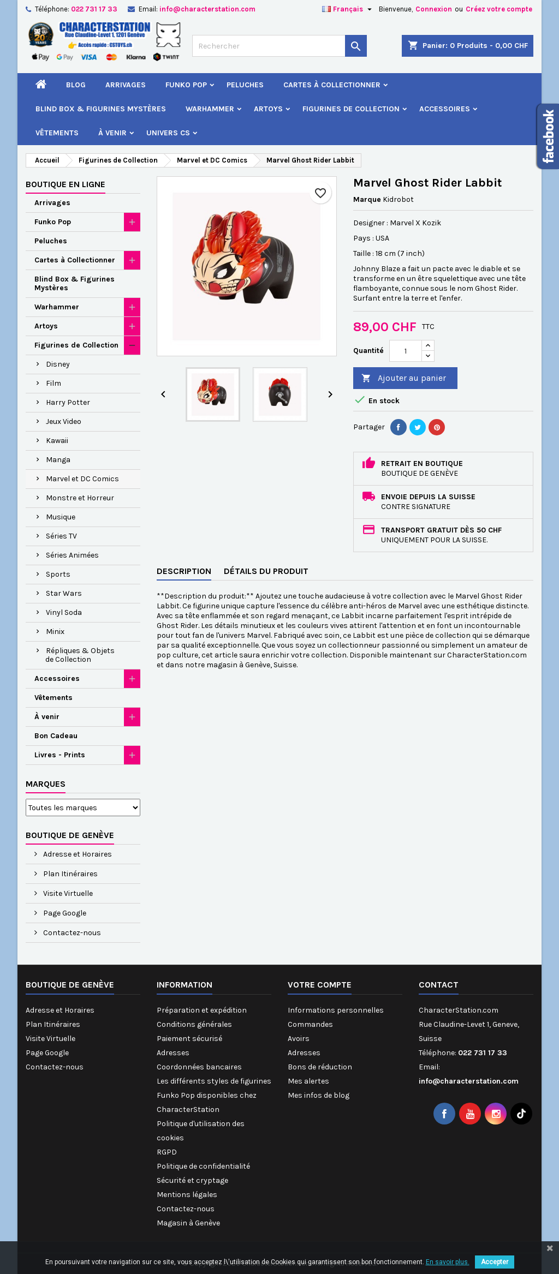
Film (53, 383)
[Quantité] (405, 351)
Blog (76, 84)
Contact (439, 984)
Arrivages (125, 84)
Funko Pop (186, 84)
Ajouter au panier (403, 378)
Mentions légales (187, 1194)
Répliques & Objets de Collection (80, 655)
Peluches (245, 84)
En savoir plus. (447, 1262)
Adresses (173, 1052)
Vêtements (57, 132)
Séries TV (61, 536)
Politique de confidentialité (203, 1166)
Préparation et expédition (202, 1010)
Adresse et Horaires (76, 854)
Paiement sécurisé (189, 1038)
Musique (60, 517)
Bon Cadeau (56, 735)
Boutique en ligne (65, 184)
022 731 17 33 (94, 9)
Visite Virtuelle (67, 893)
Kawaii (57, 440)
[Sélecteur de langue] (348, 9)
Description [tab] (184, 571)
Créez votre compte (499, 9)
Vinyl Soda (64, 612)
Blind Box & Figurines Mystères (100, 108)
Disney (58, 364)
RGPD (167, 1152)
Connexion (433, 9)
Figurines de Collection (351, 108)
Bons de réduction (320, 1067)
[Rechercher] (279, 46)
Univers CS (168, 132)
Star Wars (64, 593)
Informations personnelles (336, 1010)
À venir (112, 132)
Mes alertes (308, 1081)
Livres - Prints (59, 754)
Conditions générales (194, 1024)
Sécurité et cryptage (192, 1180)
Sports (58, 574)
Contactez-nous (71, 932)
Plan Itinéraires (69, 873)
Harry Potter (68, 402)
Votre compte (320, 984)
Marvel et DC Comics (82, 478)
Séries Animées (72, 555)
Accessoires (444, 108)
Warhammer (210, 108)
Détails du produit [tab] (266, 571)
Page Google (63, 913)
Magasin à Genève (188, 1223)
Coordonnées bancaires (199, 1067)
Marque (367, 199)
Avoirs (299, 1038)
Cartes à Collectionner (331, 84)
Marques (46, 784)
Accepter (494, 1262)
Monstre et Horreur (80, 498)
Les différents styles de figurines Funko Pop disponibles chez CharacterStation (214, 1095)
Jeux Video (63, 421)
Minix (55, 631)
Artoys (268, 108)
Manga (58, 459)
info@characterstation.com (207, 9)
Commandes (310, 1024)
